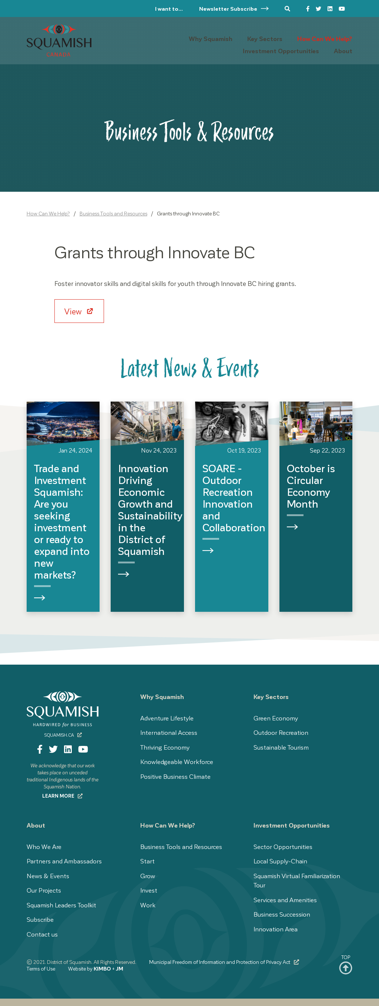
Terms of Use (41, 968)
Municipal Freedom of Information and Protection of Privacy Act (224, 962)
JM (119, 968)
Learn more (62, 795)
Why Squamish (162, 696)
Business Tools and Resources (113, 213)
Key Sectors (271, 696)
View (73, 311)
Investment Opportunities (292, 825)
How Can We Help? (48, 213)
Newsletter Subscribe (234, 8)
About (36, 825)
